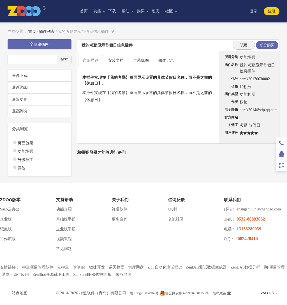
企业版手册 (66, 229)
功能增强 (25, 151)
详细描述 (90, 60)
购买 (141, 11)
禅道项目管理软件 (38, 267)
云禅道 (63, 267)
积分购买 (267, 45)
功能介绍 (64, 209)
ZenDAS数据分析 (245, 267)
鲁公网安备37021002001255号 (184, 293)
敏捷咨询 (123, 274)
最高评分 (20, 111)
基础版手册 (66, 219)
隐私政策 (219, 293)
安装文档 (116, 60)
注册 (271, 11)
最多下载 (20, 76)
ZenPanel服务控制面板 (92, 274)
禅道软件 (120, 209)
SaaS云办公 (10, 209)
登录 (253, 11)
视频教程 (64, 239)
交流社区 (176, 219)
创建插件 (39, 44)
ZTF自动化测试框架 (165, 267)
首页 (84, 11)
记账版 (6, 229)
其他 (22, 168)
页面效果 (25, 143)
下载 (112, 11)
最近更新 (20, 99)
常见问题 (64, 249)
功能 (97, 11)
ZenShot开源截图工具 (51, 274)
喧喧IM (79, 267)
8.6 (269, 294)
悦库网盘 (136, 267)
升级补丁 (25, 160)
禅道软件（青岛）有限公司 (102, 293)
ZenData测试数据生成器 (206, 267)
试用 (243, 45)
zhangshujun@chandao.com (259, 209)
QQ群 (172, 209)
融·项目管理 (274, 267)
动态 (155, 11)
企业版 (6, 219)
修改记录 (166, 60)
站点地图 (19, 293)
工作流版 (8, 239)
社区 (169, 11)
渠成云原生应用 (15, 274)
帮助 (126, 11)
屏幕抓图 (141, 60)
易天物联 (116, 267)
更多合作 (120, 219)
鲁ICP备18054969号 (144, 293)
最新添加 (20, 87)
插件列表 (47, 31)
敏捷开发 (97, 267)
